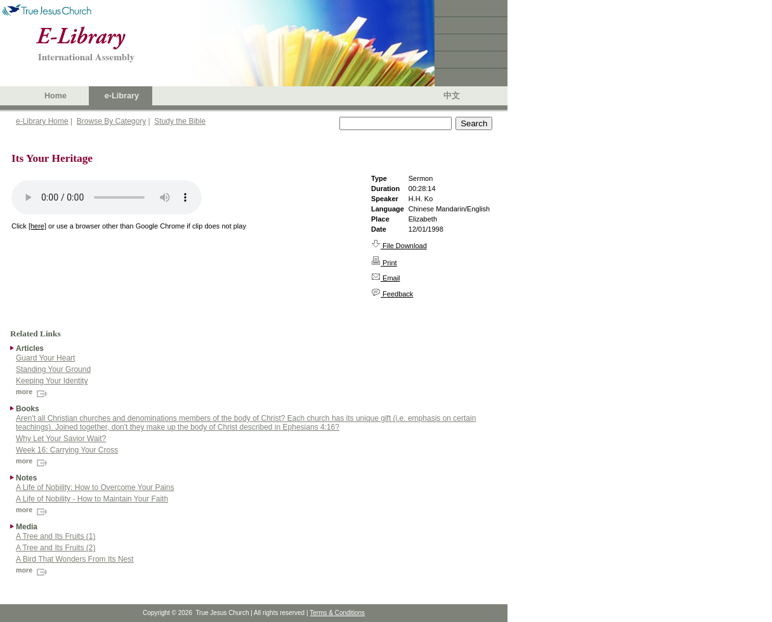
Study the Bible (180, 121)
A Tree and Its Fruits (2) (55, 547)
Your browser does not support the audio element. (106, 197)
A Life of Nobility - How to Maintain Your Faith (92, 498)
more (32, 391)
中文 (451, 95)
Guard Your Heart (45, 358)
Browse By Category (111, 121)
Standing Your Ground (53, 369)
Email (385, 278)
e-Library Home (42, 121)
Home (55, 95)
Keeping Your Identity (52, 380)
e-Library (122, 95)
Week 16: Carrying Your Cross (67, 450)
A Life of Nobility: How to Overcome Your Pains (95, 487)
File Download (399, 245)
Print (384, 263)
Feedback (392, 294)
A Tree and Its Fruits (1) (55, 536)
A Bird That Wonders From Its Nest (75, 559)
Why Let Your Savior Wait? (61, 438)
